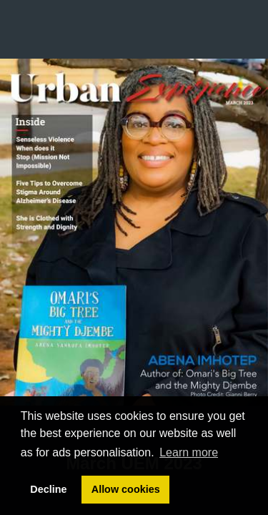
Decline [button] (48, 489)
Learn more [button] (188, 452)
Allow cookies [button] (125, 489)
